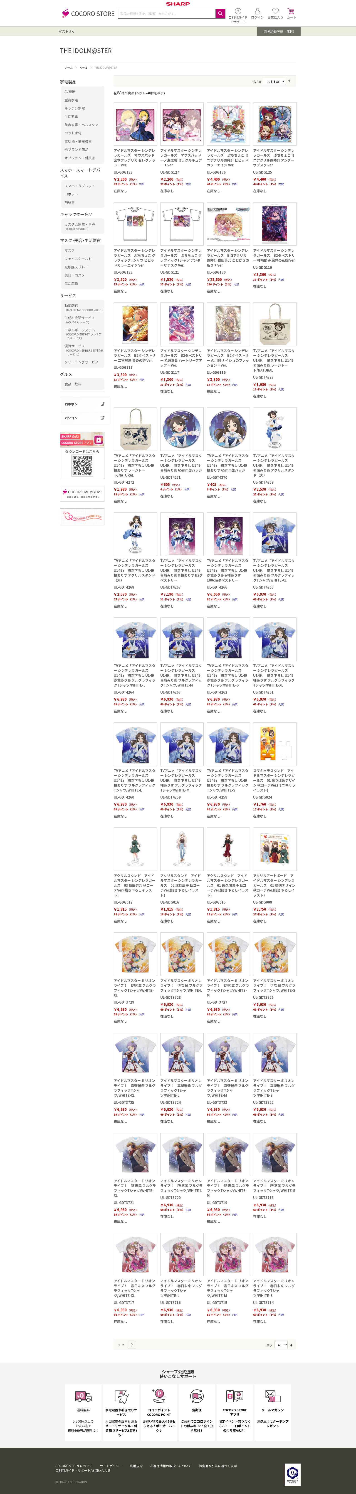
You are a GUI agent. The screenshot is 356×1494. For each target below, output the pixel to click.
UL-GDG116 (216, 372)
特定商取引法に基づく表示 (218, 1466)
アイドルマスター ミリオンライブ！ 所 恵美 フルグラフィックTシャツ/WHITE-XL (135, 1188)
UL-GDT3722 (263, 1102)
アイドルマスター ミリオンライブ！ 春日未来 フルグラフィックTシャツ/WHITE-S (274, 1288)
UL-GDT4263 (170, 692)
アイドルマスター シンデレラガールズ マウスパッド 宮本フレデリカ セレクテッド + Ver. (134, 157)
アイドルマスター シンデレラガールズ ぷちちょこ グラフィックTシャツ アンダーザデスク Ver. (181, 257)
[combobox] (171, 14)
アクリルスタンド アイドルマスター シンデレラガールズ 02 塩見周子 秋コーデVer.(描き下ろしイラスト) (181, 885)
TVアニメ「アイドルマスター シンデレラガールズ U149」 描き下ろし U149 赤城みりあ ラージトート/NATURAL (274, 360)
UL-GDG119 (262, 267)
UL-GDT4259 (170, 797)
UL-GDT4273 (263, 377)
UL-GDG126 (216, 172)
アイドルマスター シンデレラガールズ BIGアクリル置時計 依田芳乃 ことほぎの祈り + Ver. (228, 257)
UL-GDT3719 (217, 1202)
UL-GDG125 (262, 172)
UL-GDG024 (262, 797)
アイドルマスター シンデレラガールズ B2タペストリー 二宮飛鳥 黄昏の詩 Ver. (135, 355)
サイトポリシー (111, 1466)
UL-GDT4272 (124, 482)
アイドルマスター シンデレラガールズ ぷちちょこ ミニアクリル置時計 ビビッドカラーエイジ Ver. (227, 157)
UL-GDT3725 (124, 1102)
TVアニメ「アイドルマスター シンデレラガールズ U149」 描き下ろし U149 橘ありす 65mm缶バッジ (227, 462)
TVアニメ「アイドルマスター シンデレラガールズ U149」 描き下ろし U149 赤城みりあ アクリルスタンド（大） (274, 465)
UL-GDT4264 (124, 692)
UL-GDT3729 (124, 1002)
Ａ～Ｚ (83, 67)
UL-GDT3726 (263, 997)
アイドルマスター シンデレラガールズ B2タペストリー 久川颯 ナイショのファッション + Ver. (228, 357)
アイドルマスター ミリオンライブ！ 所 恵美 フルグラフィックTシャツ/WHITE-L (181, 1185)
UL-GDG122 (123, 272)
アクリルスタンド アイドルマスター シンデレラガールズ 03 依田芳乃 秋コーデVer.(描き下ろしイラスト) (134, 885)
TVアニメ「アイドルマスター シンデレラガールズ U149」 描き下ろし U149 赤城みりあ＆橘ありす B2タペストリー (181, 570)
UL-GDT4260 (124, 797)
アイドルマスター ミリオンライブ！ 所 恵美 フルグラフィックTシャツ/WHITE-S (274, 1185)
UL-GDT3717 (124, 1302)
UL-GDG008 (262, 902)
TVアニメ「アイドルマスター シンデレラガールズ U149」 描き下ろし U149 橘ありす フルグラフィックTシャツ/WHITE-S (227, 780)
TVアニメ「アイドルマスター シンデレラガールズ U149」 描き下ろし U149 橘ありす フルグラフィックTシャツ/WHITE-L (134, 780)
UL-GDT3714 (263, 1302)
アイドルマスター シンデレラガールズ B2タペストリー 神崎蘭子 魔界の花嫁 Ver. (274, 255)
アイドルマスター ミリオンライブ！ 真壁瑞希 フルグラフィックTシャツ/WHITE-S (274, 1087)
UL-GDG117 (169, 372)
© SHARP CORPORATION (71, 1482)
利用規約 (136, 1466)
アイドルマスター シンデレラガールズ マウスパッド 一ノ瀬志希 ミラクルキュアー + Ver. (181, 157)
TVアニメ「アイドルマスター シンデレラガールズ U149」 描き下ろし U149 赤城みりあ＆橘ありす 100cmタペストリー (227, 570)
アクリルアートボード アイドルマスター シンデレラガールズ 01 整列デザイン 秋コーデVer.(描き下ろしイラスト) (274, 885)
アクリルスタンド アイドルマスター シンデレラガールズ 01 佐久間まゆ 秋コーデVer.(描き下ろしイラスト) (227, 885)
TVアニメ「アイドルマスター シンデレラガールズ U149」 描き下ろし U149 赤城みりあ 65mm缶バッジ (181, 462)
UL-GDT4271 (170, 477)
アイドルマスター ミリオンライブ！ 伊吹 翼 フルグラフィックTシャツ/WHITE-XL (135, 987)
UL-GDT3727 (217, 1002)
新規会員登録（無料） (280, 31)
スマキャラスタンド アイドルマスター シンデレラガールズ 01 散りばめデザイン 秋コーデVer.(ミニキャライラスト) (274, 780)
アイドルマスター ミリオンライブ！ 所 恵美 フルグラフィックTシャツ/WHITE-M (228, 1188)
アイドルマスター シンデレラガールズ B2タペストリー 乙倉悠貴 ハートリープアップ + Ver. (181, 357)
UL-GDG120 (216, 272)
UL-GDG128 (123, 172)
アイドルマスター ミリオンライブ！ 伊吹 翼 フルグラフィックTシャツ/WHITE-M (228, 987)
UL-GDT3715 (217, 1302)
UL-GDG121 (169, 272)
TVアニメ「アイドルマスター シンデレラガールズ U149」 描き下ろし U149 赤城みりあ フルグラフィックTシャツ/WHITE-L (134, 675)
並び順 (256, 82)
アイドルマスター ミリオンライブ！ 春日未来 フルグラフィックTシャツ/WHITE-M (227, 1288)
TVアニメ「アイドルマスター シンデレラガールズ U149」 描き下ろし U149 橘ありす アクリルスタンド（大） (134, 570)
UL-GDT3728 (170, 997)
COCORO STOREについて (74, 1466)
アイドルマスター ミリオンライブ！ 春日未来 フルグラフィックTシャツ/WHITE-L (181, 1288)
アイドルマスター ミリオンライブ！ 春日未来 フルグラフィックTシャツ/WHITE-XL (134, 1288)
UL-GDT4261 (263, 692)
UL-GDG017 (123, 902)
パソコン (71, 418)
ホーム (68, 67)
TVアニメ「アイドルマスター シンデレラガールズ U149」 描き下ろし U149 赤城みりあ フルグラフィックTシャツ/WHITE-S (227, 675)
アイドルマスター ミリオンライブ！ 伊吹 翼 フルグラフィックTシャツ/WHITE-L (181, 985)
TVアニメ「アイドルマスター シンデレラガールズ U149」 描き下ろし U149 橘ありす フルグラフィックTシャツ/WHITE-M (181, 780)
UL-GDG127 (169, 172)
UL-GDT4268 (124, 587)
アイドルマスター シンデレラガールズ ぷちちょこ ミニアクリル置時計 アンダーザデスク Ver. (274, 157)
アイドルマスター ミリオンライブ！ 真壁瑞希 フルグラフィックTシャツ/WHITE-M (227, 1087)
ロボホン (71, 404)
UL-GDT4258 (217, 797)
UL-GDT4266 (217, 587)
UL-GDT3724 (170, 1102)
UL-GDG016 (169, 902)
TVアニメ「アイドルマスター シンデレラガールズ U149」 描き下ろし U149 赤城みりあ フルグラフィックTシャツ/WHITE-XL (274, 570)
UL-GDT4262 (217, 692)
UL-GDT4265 (263, 587)
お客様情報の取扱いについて (170, 1466)
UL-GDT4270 (217, 477)
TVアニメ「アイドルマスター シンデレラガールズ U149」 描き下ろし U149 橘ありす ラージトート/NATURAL (134, 465)
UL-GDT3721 (124, 1202)
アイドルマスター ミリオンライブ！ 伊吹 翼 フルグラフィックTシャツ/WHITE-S (274, 985)
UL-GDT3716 (170, 1302)
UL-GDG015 (216, 902)
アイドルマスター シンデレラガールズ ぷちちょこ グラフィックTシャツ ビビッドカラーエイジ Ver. (134, 257)
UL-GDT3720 (170, 1197)
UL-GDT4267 (170, 587)
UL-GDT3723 (217, 1102)
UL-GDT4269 (263, 482)
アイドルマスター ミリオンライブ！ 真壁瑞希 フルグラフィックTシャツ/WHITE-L (181, 1087)
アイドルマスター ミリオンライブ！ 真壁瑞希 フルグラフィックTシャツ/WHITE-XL (134, 1087)
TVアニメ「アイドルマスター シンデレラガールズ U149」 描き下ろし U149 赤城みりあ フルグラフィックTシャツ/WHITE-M (181, 675)
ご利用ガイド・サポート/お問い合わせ (83, 1470)
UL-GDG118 (123, 367)
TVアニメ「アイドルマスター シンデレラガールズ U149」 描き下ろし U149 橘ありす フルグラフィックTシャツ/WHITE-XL (274, 675)
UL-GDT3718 (263, 1197)
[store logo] (87, 15)
